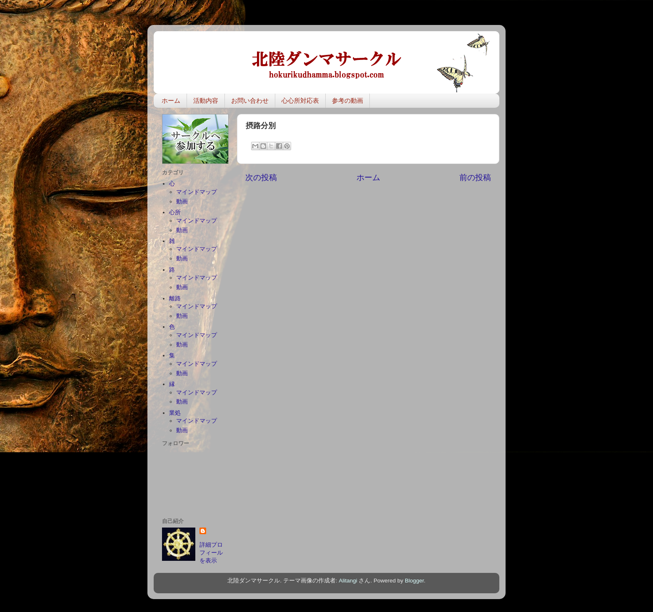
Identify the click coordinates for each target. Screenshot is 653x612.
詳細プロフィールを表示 (211, 553)
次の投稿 (261, 177)
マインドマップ (196, 192)
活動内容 (205, 100)
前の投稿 (475, 177)
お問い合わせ (250, 100)
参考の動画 (347, 100)
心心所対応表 (300, 100)
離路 (175, 298)
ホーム (171, 100)
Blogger (414, 580)
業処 (175, 413)
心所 (175, 212)
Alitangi (348, 580)
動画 (182, 201)
